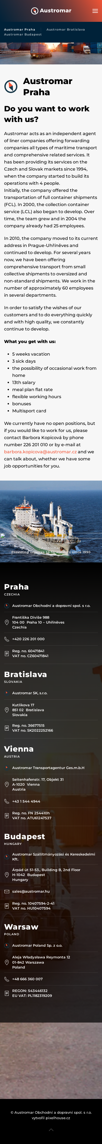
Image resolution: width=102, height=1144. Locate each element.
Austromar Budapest (23, 34)
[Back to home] (51, 11)
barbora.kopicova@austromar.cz (40, 451)
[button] (95, 11)
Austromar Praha (19, 29)
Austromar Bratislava (66, 29)
